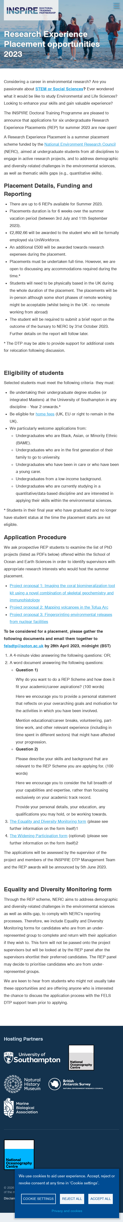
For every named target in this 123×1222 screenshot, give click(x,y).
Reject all (72, 1199)
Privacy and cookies (67, 1211)
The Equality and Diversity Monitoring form (48, 821)
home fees (45, 414)
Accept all (100, 1199)
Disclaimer (11, 1198)
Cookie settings (38, 1199)
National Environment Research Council (80, 144)
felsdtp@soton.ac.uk (23, 645)
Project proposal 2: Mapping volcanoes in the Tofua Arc (59, 607)
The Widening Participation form (38, 835)
